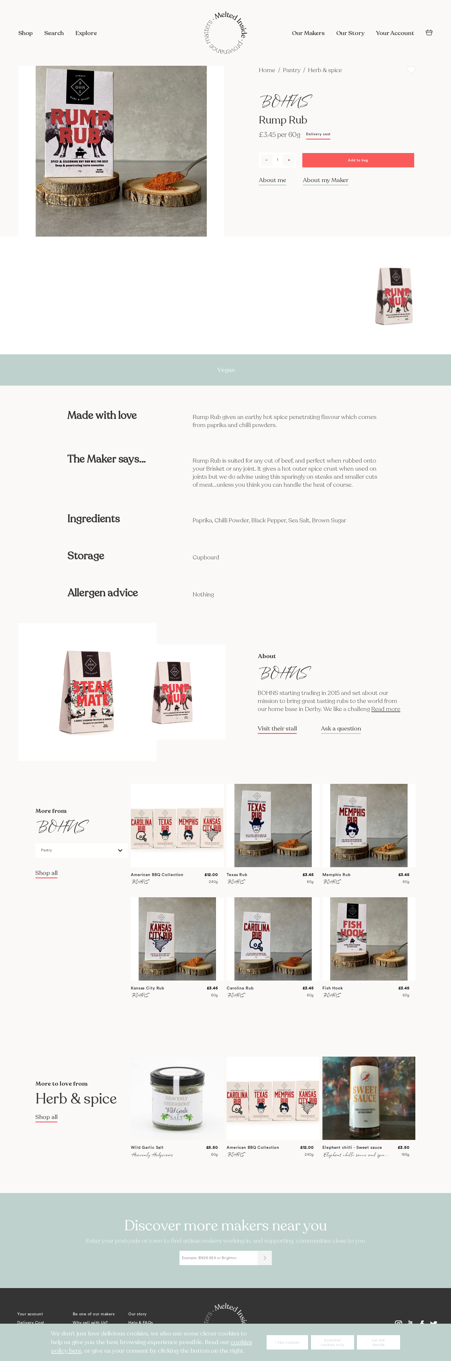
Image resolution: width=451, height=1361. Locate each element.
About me (272, 180)
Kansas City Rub (147, 988)
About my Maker (326, 180)
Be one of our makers (93, 1314)
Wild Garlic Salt (147, 1148)
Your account (30, 1314)
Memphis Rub (336, 875)
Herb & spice (325, 70)
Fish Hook (332, 988)
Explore (86, 33)
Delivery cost (318, 134)
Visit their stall (277, 729)
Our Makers (308, 33)
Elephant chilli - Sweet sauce (352, 1148)
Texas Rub (237, 875)
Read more (385, 709)
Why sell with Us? (90, 1323)
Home (268, 70)
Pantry (292, 70)
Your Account (395, 33)
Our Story (350, 33)
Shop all (46, 873)
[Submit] (264, 1258)
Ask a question (341, 729)
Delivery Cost (30, 1323)
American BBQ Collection (157, 875)
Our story (137, 1314)
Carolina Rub (240, 988)
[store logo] (225, 33)
